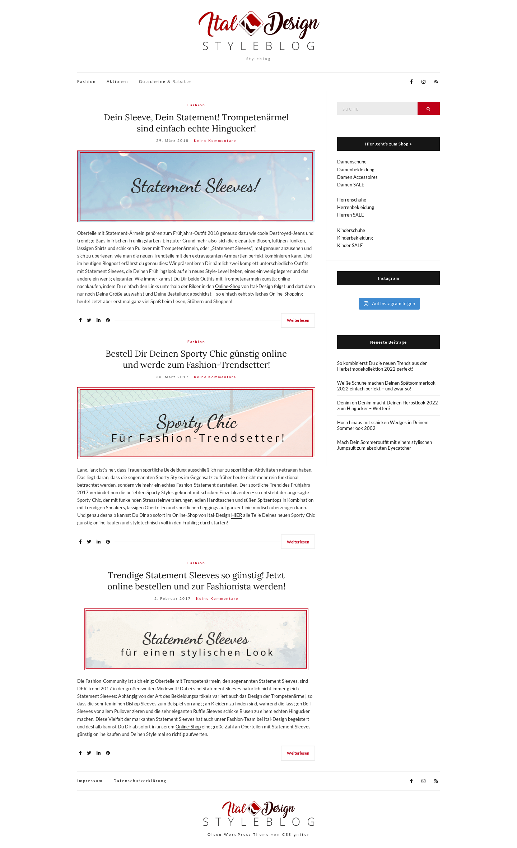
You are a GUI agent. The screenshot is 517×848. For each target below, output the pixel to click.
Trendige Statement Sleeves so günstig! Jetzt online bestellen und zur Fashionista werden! (196, 581)
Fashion (86, 81)
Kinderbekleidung (355, 238)
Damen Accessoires (357, 177)
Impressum (90, 780)
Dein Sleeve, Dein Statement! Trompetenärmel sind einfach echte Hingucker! (196, 123)
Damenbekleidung (355, 169)
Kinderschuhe (351, 230)
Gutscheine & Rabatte (165, 81)
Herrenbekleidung (355, 207)
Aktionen (117, 81)
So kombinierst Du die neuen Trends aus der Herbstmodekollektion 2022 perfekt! (382, 366)
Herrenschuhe (351, 200)
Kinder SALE (350, 245)
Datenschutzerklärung (140, 780)
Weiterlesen (298, 320)
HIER (236, 515)
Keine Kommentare (215, 140)
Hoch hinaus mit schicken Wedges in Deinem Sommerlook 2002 (383, 425)
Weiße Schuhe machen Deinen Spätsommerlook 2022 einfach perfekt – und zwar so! (386, 385)
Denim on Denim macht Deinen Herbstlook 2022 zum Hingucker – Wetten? (387, 405)
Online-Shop (227, 286)
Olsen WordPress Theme (238, 834)
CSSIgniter (296, 834)
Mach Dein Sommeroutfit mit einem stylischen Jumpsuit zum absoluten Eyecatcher (384, 445)
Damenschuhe (352, 161)
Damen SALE (350, 184)
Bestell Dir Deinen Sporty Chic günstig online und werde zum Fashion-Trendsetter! (196, 359)
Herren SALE (350, 215)
